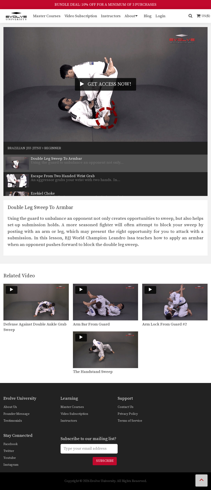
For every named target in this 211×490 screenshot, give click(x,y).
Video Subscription (80, 16)
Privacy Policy (128, 414)
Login (160, 16)
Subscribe (105, 461)
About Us (10, 407)
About (130, 16)
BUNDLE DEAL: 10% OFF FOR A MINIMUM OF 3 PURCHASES (105, 4)
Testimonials (12, 421)
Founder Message (16, 414)
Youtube (9, 458)
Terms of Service (130, 421)
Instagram (10, 465)
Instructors (111, 16)
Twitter (8, 451)
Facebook (10, 444)
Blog (148, 16)
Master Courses (47, 16)
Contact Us (125, 407)
